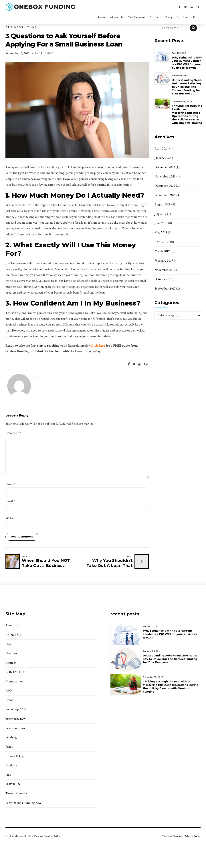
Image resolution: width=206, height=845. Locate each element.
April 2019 (161, 242)
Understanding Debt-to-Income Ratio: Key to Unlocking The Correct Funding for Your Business (187, 86)
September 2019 (165, 195)
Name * (10, 484)
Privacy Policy (14, 756)
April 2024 (161, 148)
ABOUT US (13, 635)
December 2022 (164, 186)
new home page (15, 728)
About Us (116, 17)
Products (11, 765)
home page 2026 (16, 709)
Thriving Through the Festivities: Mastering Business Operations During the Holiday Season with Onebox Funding (187, 114)
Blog (168, 17)
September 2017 (164, 288)
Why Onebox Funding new (23, 803)
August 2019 (162, 204)
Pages (9, 747)
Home (101, 17)
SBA (8, 775)
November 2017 (164, 270)
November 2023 (165, 176)
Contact (155, 17)
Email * (10, 501)
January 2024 (162, 158)
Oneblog (11, 737)
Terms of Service (16, 793)
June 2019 (160, 223)
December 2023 (164, 167)
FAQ (8, 691)
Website (10, 518)
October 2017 (163, 279)
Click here (97, 345)
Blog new (11, 653)
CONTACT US (15, 672)
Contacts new (14, 681)
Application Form (188, 17)
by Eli (38, 53)
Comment (13, 433)
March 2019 (162, 251)
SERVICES (13, 784)
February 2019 (163, 260)
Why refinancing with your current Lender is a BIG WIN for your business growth (187, 62)
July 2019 (160, 214)
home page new (15, 719)
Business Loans (21, 27)
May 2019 (160, 232)
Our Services (136, 17)
